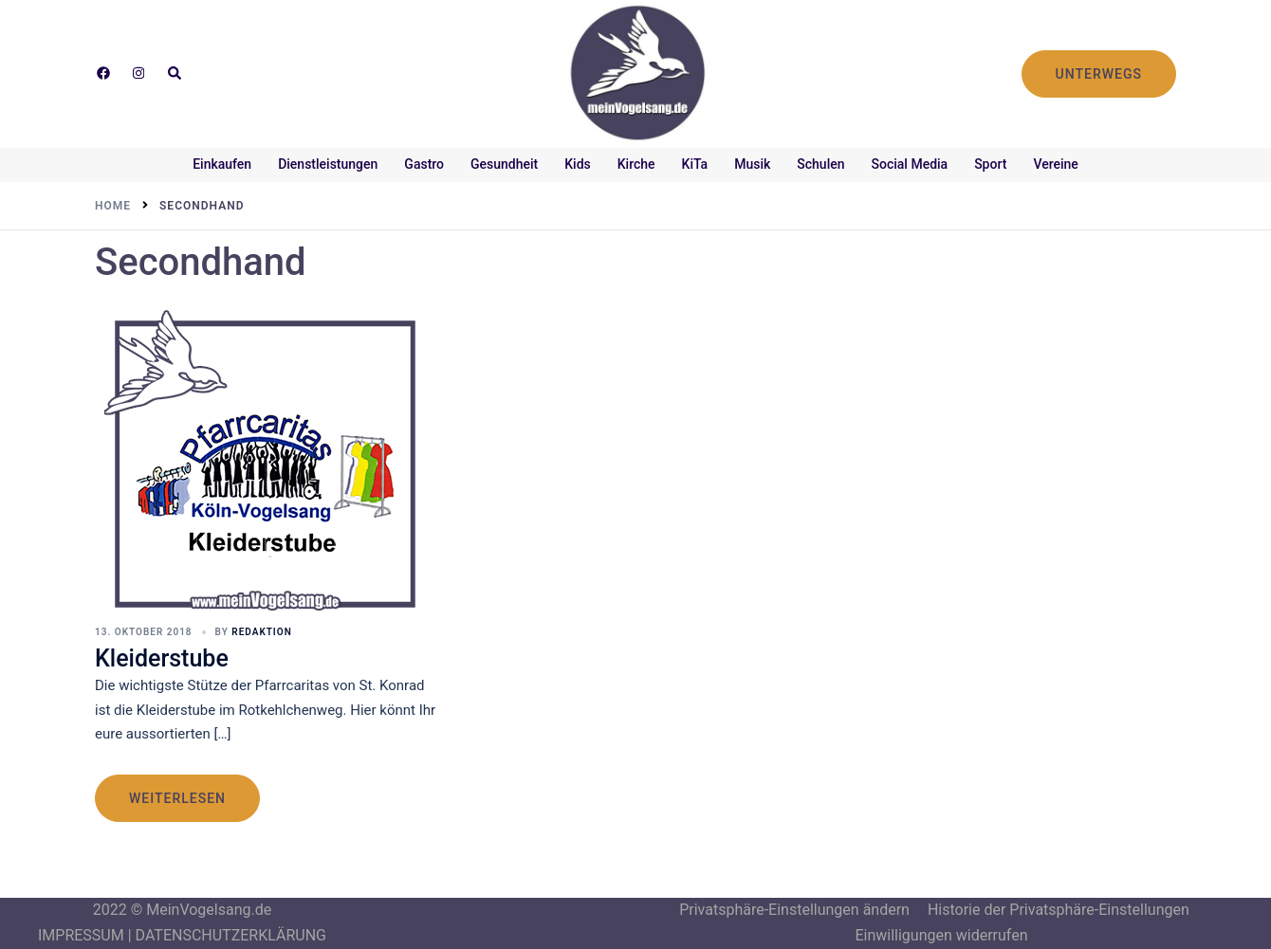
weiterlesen (177, 798)
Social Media (910, 164)
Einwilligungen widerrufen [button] (941, 935)
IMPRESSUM (81, 935)
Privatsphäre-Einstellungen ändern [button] (794, 910)
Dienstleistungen (328, 164)
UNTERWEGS (1099, 74)
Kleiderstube (162, 658)
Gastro (424, 164)
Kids (577, 164)
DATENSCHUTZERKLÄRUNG (231, 935)
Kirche (636, 164)
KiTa (695, 164)
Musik (752, 164)
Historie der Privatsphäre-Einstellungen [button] (1058, 910)
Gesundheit (504, 164)
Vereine (1055, 164)
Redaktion (261, 632)
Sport (990, 164)
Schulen (820, 164)
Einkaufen (222, 164)
